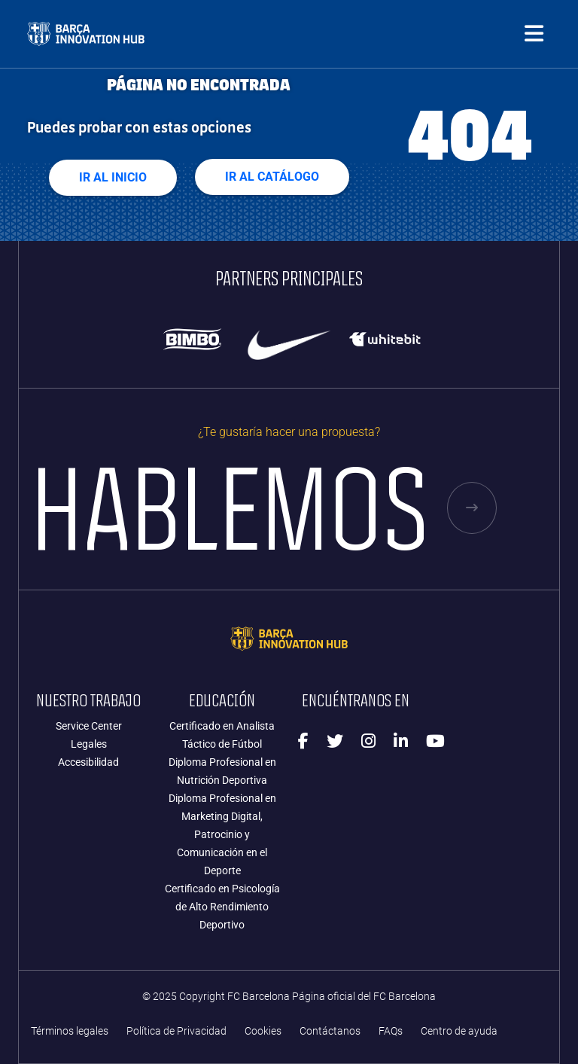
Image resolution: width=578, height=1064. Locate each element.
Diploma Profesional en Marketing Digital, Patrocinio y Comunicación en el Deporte (222, 834)
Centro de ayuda (459, 1031)
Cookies (263, 1031)
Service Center (89, 726)
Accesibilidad (88, 762)
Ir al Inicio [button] (113, 177)
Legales (89, 744)
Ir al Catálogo (272, 176)
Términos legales (69, 1031)
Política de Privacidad (176, 1031)
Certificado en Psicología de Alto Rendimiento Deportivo (222, 907)
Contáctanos (330, 1031)
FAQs (391, 1031)
